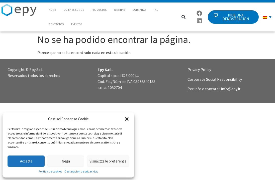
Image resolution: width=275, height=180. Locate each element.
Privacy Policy (199, 69)
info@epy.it (231, 88)
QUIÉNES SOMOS (74, 10)
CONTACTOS (56, 24)
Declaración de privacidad (81, 171)
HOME (52, 10)
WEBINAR (119, 10)
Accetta (26, 161)
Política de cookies (50, 171)
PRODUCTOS (99, 10)
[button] (126, 119)
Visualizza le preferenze (108, 161)
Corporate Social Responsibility (215, 79)
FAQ (155, 10)
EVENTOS (76, 24)
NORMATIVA (139, 10)
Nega (66, 161)
